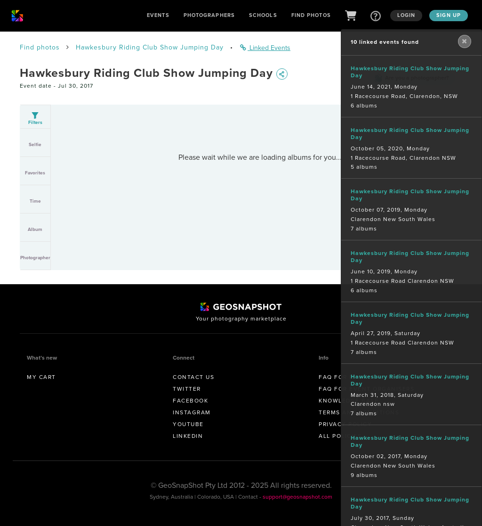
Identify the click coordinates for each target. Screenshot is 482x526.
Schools (263, 15)
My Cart (41, 377)
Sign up (448, 15)
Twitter (187, 389)
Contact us (193, 377)
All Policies (340, 436)
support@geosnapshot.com (297, 497)
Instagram (192, 412)
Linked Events (265, 48)
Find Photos (311, 15)
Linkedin (188, 436)
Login (406, 15)
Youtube (188, 424)
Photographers (209, 15)
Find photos (40, 47)
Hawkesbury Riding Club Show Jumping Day (150, 47)
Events (158, 15)
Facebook (190, 400)
